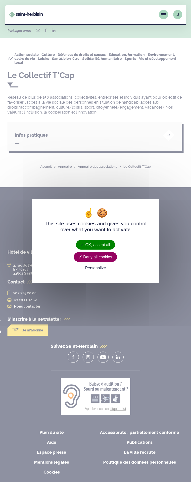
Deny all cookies (95, 257)
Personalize (95, 268)
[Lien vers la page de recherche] (177, 14)
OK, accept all (95, 245)
